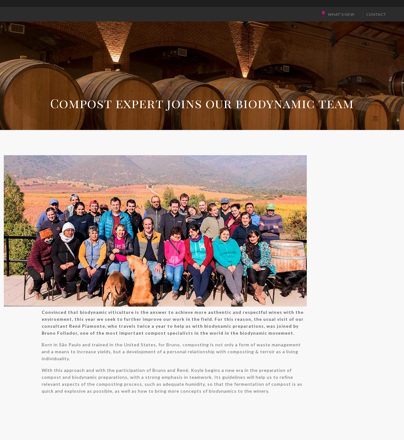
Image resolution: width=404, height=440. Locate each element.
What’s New (341, 14)
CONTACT (376, 14)
